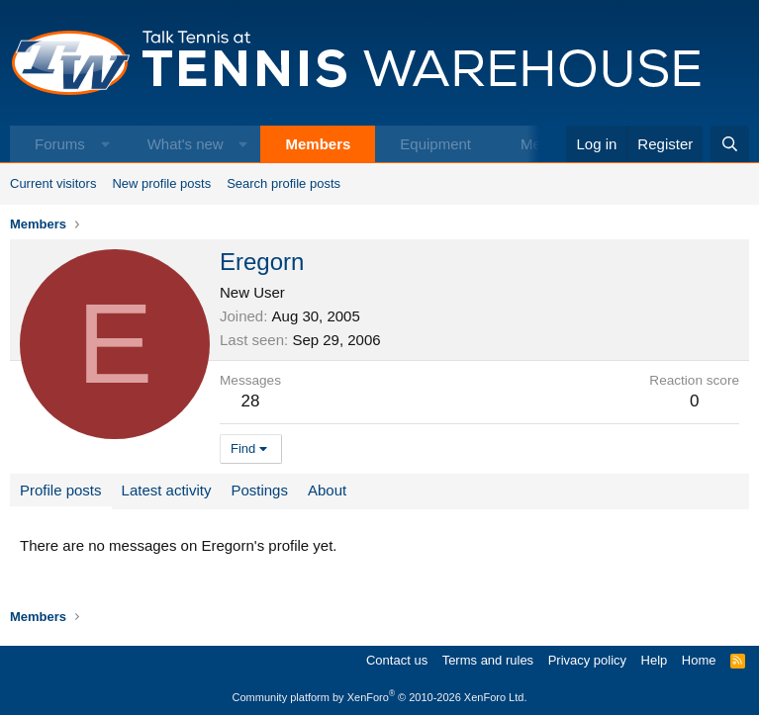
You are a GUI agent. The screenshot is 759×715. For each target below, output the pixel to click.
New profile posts (161, 183)
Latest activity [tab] (167, 490)
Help (654, 660)
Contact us (396, 660)
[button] (105, 144)
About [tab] (327, 490)
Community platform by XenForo (380, 697)
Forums (60, 143)
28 (250, 401)
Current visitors (53, 183)
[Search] (730, 144)
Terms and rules (487, 660)
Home (699, 660)
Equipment (435, 143)
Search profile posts (283, 183)
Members (317, 143)
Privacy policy (587, 660)
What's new (185, 143)
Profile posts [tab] (61, 490)
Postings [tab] (259, 490)
